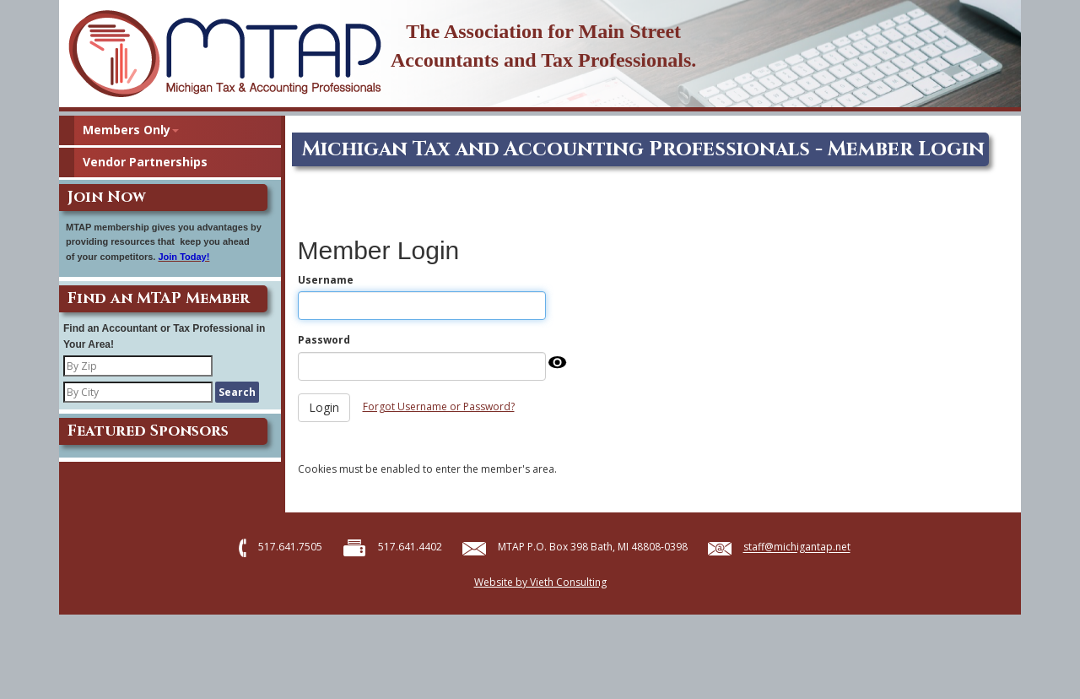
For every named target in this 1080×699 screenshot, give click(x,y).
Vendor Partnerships (145, 162)
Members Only (131, 130)
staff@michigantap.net (796, 547)
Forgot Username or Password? (439, 406)
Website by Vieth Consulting (540, 582)
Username (326, 280)
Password (324, 340)
